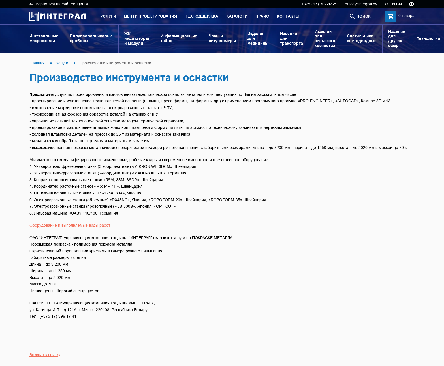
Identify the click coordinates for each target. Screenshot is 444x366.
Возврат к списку (44, 354)
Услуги (108, 16)
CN (399, 4)
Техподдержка (201, 16)
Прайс (262, 16)
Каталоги (236, 16)
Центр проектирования (150, 16)
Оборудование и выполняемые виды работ (69, 225)
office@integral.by (361, 4)
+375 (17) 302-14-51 (320, 4)
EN (392, 4)
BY (385, 4)
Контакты (288, 16)
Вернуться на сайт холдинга (58, 4)
